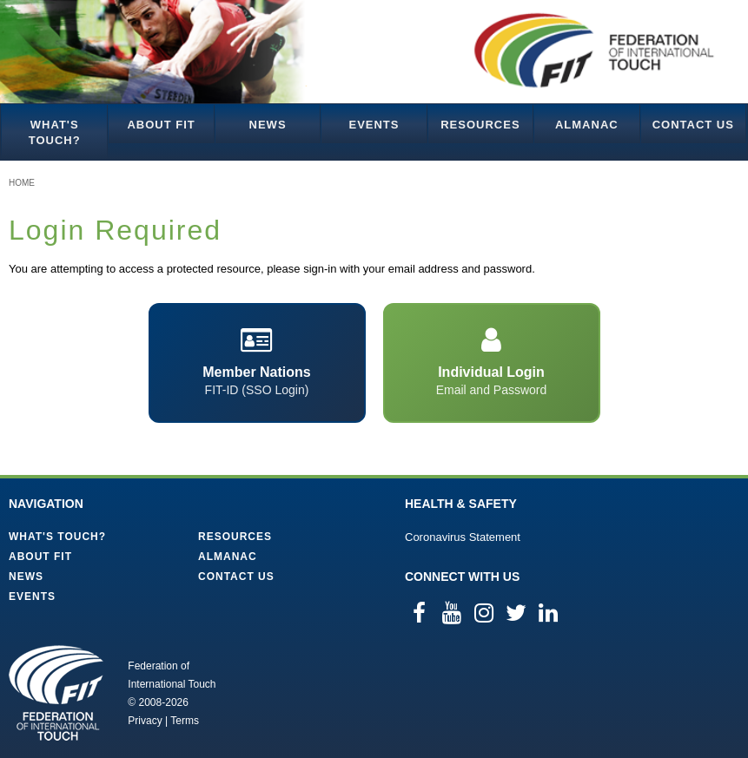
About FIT (161, 124)
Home (22, 183)
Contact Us (693, 124)
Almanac (587, 124)
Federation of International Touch (56, 693)
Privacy (145, 721)
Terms (184, 721)
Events (373, 124)
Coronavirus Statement (462, 537)
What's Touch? (55, 132)
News (268, 124)
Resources (480, 124)
